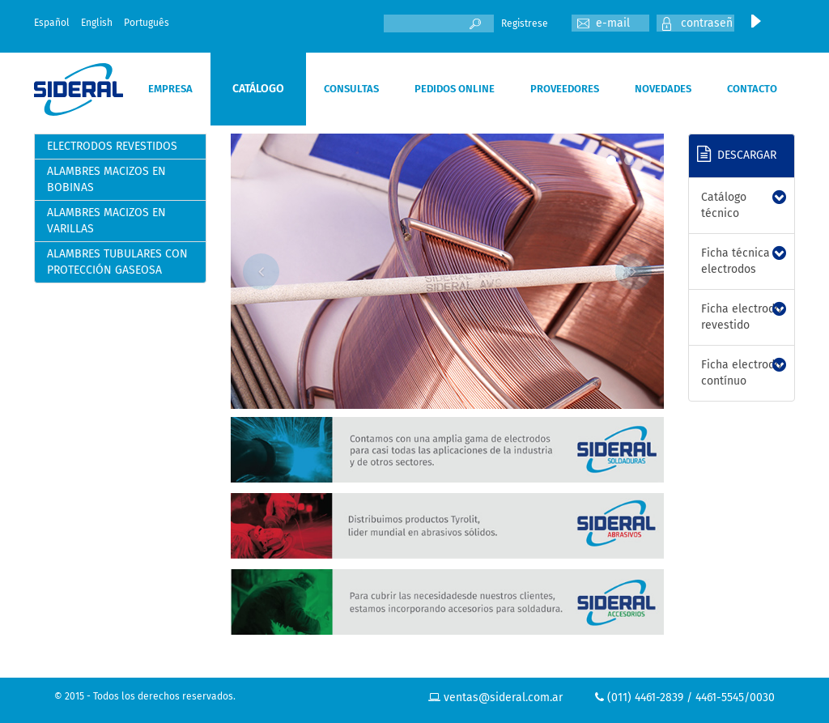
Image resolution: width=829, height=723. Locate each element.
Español (52, 22)
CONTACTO (752, 89)
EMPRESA (170, 89)
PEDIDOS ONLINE (454, 89)
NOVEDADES (663, 89)
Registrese (524, 23)
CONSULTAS (351, 89)
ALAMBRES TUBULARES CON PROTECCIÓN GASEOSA (117, 262)
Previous (261, 271)
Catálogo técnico (723, 205)
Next (633, 271)
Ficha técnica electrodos (735, 261)
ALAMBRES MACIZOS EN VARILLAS (106, 221)
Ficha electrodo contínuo (741, 373)
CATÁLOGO (258, 89)
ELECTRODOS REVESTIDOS (112, 146)
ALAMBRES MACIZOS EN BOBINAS (106, 179)
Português (146, 22)
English (97, 22)
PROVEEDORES (564, 89)
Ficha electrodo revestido (741, 317)
